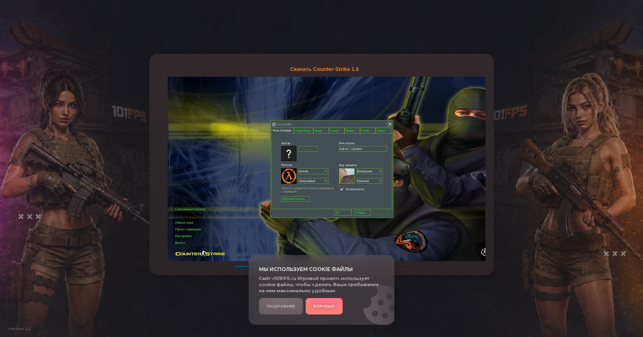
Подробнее (281, 306)
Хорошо (324, 306)
